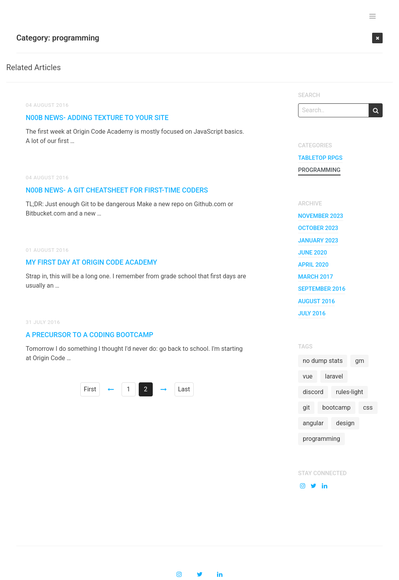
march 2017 (315, 276)
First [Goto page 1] (90, 389)
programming (319, 169)
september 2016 (321, 288)
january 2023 (318, 240)
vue (307, 376)
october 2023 (318, 228)
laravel (334, 376)
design (345, 423)
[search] (376, 110)
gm (359, 360)
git (306, 407)
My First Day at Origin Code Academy (91, 262)
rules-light (349, 392)
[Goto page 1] (110, 389)
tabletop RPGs (320, 157)
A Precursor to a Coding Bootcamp (89, 335)
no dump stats (323, 360)
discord (313, 392)
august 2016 (316, 301)
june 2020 (312, 252)
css (368, 407)
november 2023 (320, 215)
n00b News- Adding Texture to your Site (97, 118)
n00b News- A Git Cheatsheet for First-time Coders (117, 190)
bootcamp (336, 407)
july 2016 (311, 313)
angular (313, 423)
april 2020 (313, 264)
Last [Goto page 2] (184, 389)
